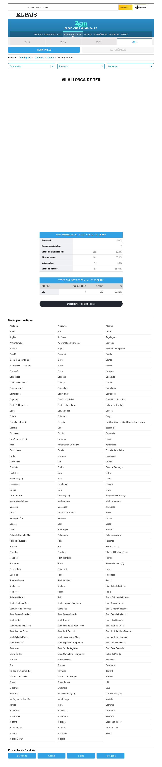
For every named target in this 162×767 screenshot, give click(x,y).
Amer (108, 331)
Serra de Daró (64, 659)
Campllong (111, 388)
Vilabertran (15, 710)
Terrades (62, 671)
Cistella (109, 411)
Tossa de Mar (64, 682)
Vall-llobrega (63, 699)
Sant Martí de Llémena (116, 637)
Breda (60, 371)
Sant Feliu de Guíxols (67, 614)
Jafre (108, 473)
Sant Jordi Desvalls (67, 631)
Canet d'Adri (63, 394)
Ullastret (13, 688)
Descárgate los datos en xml (81, 303)
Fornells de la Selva (115, 450)
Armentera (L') (16, 343)
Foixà (12, 444)
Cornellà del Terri (18, 422)
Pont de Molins (64, 558)
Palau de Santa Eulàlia (20, 535)
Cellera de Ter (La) (114, 405)
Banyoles (110, 343)
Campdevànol (16, 388)
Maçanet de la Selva (19, 501)
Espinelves (14, 433)
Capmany (14, 399)
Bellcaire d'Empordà (115, 348)
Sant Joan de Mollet (115, 625)
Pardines (110, 541)
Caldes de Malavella (19, 382)
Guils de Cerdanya (114, 467)
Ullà (107, 682)
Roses (60, 592)
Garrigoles (110, 456)
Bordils (109, 365)
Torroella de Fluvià (18, 676)
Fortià (12, 456)
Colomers (62, 416)
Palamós (110, 529)
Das (59, 427)
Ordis (108, 524)
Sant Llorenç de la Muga (69, 637)
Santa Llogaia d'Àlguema (69, 603)
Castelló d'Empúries (19, 405)
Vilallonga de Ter (113, 722)
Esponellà (110, 433)
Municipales (44, 49)
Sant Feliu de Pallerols (116, 614)
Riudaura (62, 586)
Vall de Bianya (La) (66, 693)
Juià (60, 478)
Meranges (110, 507)
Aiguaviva (62, 326)
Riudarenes (15, 586)
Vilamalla (62, 727)
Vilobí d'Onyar (16, 739)
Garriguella (15, 461)
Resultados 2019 (72, 34)
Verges (13, 705)
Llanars (109, 484)
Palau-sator (63, 535)
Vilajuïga (62, 722)
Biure (60, 360)
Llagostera (15, 484)
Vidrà (60, 705)
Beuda (109, 354)
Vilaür (108, 733)
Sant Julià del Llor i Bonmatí (119, 631)
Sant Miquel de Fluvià (116, 642)
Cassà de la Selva (66, 399)
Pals (60, 541)
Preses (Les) (15, 569)
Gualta (61, 467)
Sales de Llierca (17, 597)
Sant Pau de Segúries (68, 648)
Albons (13, 331)
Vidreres (110, 705)
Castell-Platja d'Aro (66, 405)
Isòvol (60, 473)
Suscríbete (125, 8)
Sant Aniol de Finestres (20, 608)
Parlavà (13, 546)
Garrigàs (62, 456)
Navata (109, 518)
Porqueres (14, 563)
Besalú (13, 354)
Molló (108, 512)
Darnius (13, 427)
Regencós (110, 575)
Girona (109, 461)
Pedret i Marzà (112, 546)
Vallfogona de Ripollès (20, 699)
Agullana (14, 326)
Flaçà (108, 439)
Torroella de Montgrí (67, 676)
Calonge (61, 382)
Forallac (61, 450)
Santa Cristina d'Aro (19, 603)
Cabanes (62, 377)
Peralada (62, 552)
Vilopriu (61, 739)
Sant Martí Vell (16, 642)
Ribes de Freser (17, 580)
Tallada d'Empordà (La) (20, 671)
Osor (12, 529)
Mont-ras (62, 518)
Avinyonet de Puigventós (69, 343)
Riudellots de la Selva (116, 586)
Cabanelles (15, 377)
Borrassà (14, 371)
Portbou (61, 563)
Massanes (62, 507)
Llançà (13, 490)
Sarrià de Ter (16, 654)
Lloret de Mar (16, 495)
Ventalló (109, 699)
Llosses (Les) (64, 495)
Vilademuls (63, 716)
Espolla (61, 433)
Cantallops (111, 394)
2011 (99, 42)
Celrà (12, 411)
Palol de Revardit (17, 541)
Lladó (108, 478)
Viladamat (110, 710)
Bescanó (62, 354)
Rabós (60, 575)
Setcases (110, 659)
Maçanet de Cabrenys (116, 495)
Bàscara (13, 348)
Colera (13, 416)
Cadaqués (110, 377)
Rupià (108, 592)
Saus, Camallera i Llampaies (71, 654)
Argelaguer (111, 337)
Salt (59, 597)
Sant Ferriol (15, 620)
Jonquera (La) (16, 478)
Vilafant (13, 722)
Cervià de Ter (64, 411)
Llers (60, 490)
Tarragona (110, 755)
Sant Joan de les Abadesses (71, 625)
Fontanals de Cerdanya (68, 444)
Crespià (61, 422)
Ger (59, 461)
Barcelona (22, 755)
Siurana (61, 665)
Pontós (109, 558)
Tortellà (109, 676)
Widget (124, 34)
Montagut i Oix (16, 518)
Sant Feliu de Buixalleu (20, 614)
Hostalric (14, 473)
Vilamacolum (16, 727)
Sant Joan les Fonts (19, 631)
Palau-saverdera (113, 535)
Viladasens (15, 716)
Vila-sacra (62, 733)
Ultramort (62, 688)
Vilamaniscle (112, 727)
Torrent (109, 671)
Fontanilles (111, 444)
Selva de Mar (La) (114, 654)
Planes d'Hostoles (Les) (117, 552)
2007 (134, 42)
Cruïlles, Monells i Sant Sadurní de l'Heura (125, 422)
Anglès (13, 337)
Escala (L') (110, 427)
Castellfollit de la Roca (116, 399)
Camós (109, 382)
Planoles (14, 558)
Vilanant (13, 733)
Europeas (114, 34)
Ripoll (108, 580)
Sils (11, 665)
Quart (108, 569)
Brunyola (110, 371)
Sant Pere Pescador (115, 648)
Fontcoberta (15, 450)
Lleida (81, 755)
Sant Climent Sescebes (116, 608)
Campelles (62, 388)
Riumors (13, 592)
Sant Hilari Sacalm (114, 620)
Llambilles (62, 484)
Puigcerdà (62, 569)
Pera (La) (14, 552)
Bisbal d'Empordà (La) (20, 360)
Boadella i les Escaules (20, 365)
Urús (108, 688)
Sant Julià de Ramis (19, 637)
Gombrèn (14, 467)
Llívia (108, 490)
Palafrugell (63, 529)
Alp (59, 331)
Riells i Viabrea (64, 580)
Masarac (14, 507)
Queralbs (14, 575)
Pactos (88, 34)
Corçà (108, 416)
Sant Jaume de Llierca (20, 625)
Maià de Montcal (113, 501)
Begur (60, 348)
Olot (59, 524)
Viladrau (110, 716)
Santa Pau (62, 608)
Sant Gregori (63, 620)
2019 (27, 42)
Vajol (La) (14, 693)
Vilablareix (62, 710)
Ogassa (13, 524)
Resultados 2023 (52, 34)
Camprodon (15, 394)
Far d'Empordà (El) (18, 439)
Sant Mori (14, 648)
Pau (59, 546)
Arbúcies (62, 337)
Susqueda (110, 665)
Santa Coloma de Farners (117, 597)
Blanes (109, 360)
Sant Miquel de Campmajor (70, 642)
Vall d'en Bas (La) (114, 693)
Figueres (62, 439)
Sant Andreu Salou (114, 603)
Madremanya (64, 501)
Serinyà (13, 659)
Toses (12, 682)
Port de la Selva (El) (115, 563)
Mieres (13, 512)
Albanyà (109, 326)
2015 (63, 42)
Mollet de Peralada (66, 512)
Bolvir (60, 365)
